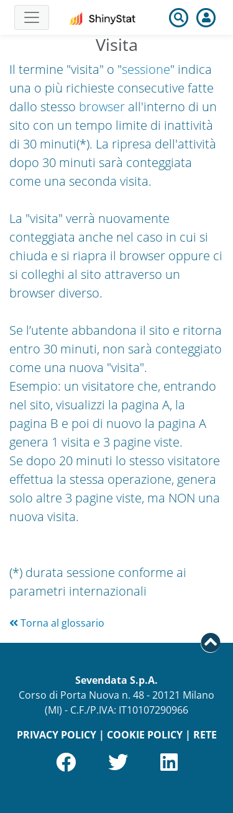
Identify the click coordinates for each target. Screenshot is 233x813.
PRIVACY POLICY (56, 735)
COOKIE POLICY (145, 735)
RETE (205, 735)
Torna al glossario (56, 623)
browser (102, 106)
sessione (146, 69)
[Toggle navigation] (31, 17)
